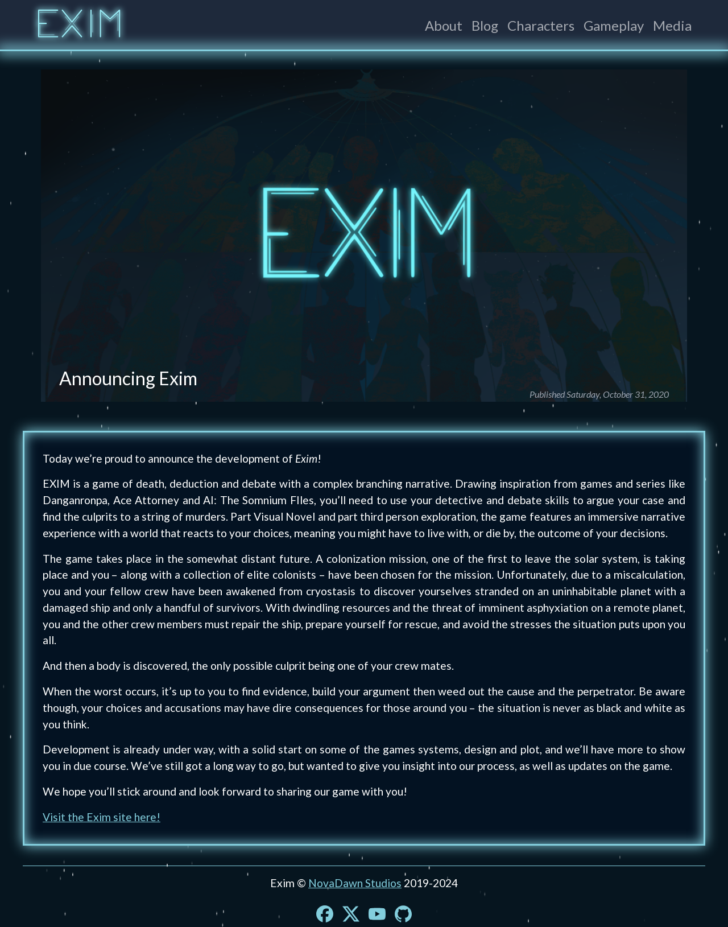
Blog (484, 25)
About (443, 25)
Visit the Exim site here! (101, 816)
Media (672, 25)
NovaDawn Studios (355, 882)
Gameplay (614, 25)
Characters (540, 25)
